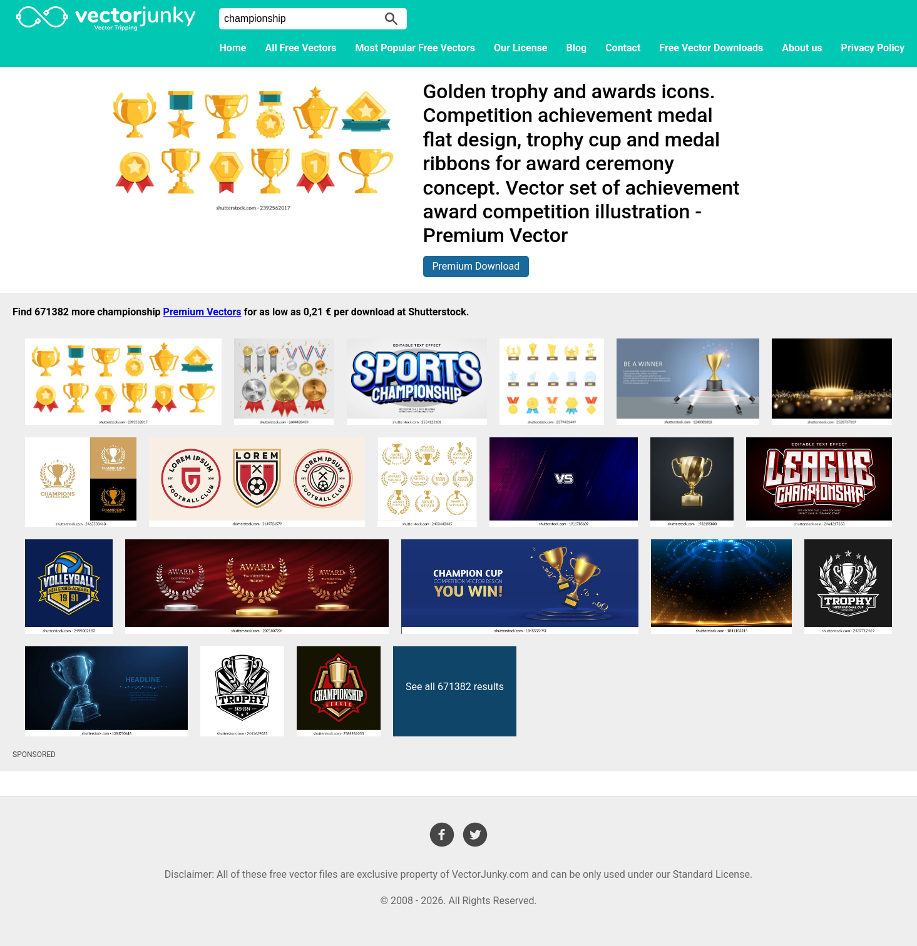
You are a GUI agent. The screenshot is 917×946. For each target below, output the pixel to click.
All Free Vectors (300, 48)
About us (802, 48)
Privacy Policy (872, 48)
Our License (521, 48)
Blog (576, 48)
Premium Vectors (202, 312)
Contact (622, 48)
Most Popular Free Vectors (415, 48)
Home (233, 48)
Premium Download (476, 266)
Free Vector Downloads (711, 48)
